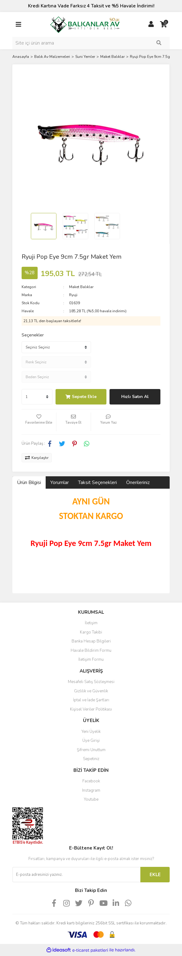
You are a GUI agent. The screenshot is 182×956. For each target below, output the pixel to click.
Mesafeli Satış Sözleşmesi (91, 682)
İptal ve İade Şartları (91, 700)
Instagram (91, 790)
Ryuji (73, 294)
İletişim (91, 623)
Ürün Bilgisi (29, 482)
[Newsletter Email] (76, 874)
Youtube (91, 799)
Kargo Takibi (91, 632)
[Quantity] (37, 396)
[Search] (91, 43)
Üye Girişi (91, 740)
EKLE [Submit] (155, 875)
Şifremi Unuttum (91, 750)
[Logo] (85, 23)
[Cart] (163, 24)
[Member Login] (151, 24)
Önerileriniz (138, 482)
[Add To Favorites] (39, 422)
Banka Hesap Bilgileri (91, 641)
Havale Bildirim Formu (91, 650)
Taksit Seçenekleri (97, 482)
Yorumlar (59, 482)
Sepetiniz (91, 759)
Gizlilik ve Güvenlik (91, 691)
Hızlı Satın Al (135, 397)
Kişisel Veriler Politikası (91, 709)
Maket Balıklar (81, 286)
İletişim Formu (91, 659)
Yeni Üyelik (91, 731)
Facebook (91, 781)
